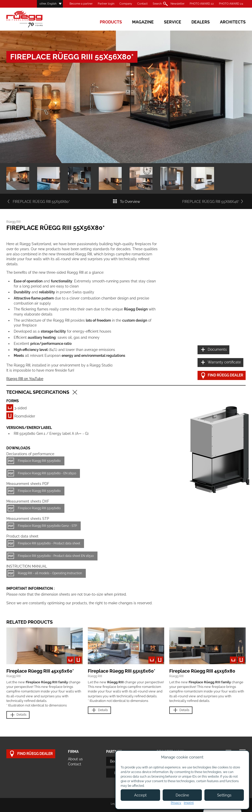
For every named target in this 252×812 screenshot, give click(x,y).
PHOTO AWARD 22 (202, 3)
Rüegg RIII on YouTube (24, 379)
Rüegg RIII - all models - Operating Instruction (50, 573)
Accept (140, 795)
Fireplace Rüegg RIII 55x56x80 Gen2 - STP (47, 526)
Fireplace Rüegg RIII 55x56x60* (38, 202)
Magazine (143, 22)
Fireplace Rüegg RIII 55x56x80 (39, 461)
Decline (182, 795)
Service (172, 22)
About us (75, 759)
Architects (233, 22)
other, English (48, 3)
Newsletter (178, 3)
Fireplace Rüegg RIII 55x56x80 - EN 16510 (47, 473)
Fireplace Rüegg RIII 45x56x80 (202, 671)
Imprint (189, 803)
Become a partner (81, 3)
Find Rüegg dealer (221, 375)
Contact (142, 3)
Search (157, 3)
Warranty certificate (220, 362)
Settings (224, 795)
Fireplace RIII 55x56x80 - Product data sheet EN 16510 (56, 556)
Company (125, 3)
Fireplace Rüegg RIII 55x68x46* (214, 202)
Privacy (176, 803)
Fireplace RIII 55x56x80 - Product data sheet (49, 543)
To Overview (126, 202)
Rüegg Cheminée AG (31, 19)
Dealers (200, 22)
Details (17, 715)
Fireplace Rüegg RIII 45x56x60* (40, 671)
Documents (213, 350)
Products (111, 22)
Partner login (106, 3)
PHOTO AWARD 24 (231, 3)
